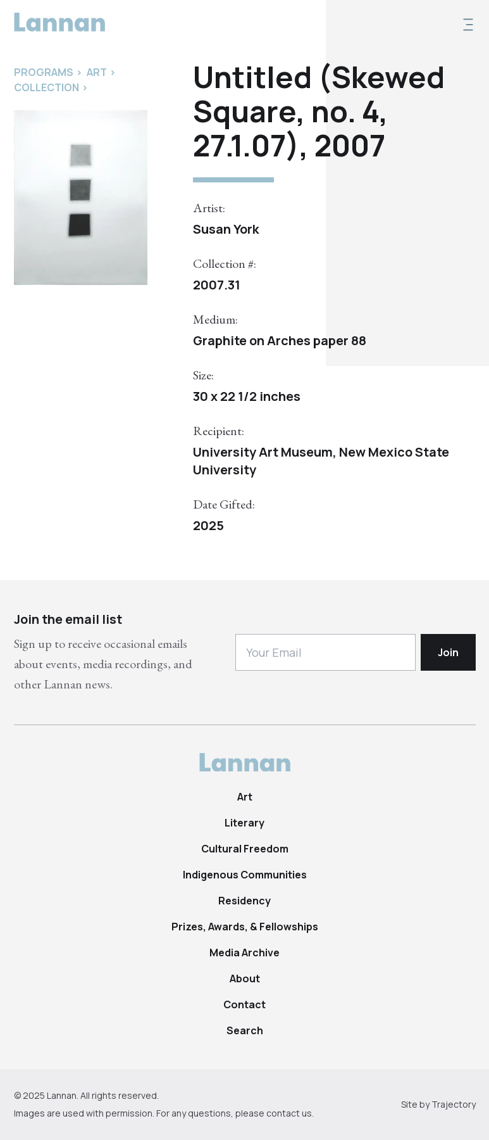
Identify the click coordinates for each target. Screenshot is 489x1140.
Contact (244, 1004)
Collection (46, 87)
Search (244, 1030)
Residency (244, 901)
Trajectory (453, 1104)
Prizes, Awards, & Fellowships (244, 927)
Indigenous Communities (245, 875)
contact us (289, 1113)
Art (244, 797)
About (245, 978)
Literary (244, 823)
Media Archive (244, 953)
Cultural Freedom (244, 849)
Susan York (226, 229)
